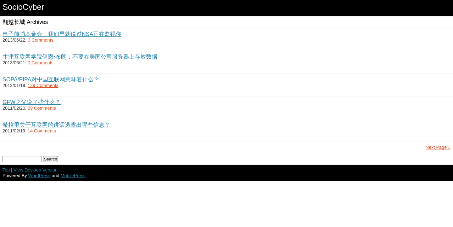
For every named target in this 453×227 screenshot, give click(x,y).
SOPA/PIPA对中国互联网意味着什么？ (51, 79)
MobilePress (73, 175)
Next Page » (438, 147)
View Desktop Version (36, 169)
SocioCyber (23, 7)
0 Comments (40, 40)
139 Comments (43, 85)
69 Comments (42, 108)
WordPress (39, 175)
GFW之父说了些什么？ (32, 102)
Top (6, 169)
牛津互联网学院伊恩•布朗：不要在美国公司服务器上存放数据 (80, 57)
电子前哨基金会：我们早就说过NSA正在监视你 (62, 34)
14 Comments (42, 130)
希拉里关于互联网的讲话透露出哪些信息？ (56, 125)
